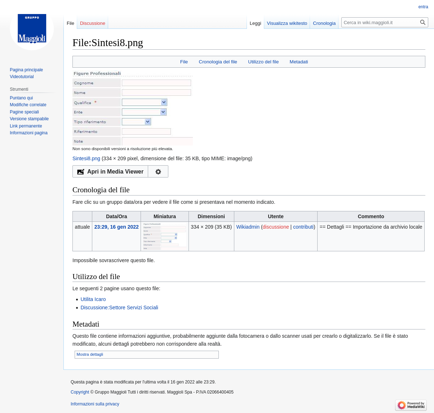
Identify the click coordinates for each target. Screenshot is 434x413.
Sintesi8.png (86, 158)
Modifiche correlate (28, 104)
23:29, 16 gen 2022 (116, 227)
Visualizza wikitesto (287, 23)
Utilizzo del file (263, 61)
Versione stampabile (29, 118)
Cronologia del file (218, 61)
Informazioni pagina (29, 132)
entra (423, 6)
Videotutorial (22, 76)
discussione (276, 227)
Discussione (92, 23)
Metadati (299, 61)
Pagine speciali (24, 112)
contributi (303, 227)
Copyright (80, 392)
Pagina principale (26, 69)
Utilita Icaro (93, 299)
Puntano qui (21, 97)
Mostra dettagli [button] (90, 354)
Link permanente (26, 126)
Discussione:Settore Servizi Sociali (119, 307)
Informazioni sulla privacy (95, 404)
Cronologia (324, 23)
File (184, 61)
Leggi (255, 23)
